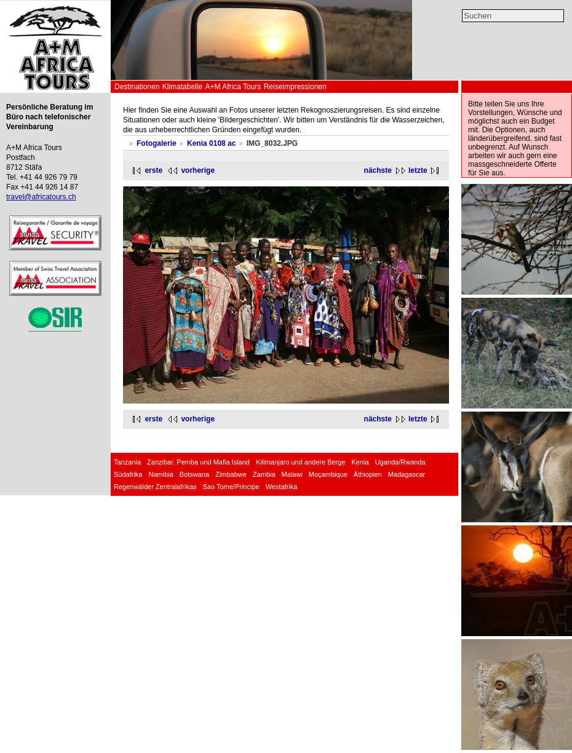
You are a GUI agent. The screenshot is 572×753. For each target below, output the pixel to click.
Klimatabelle (182, 86)
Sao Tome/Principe (231, 486)
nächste (378, 170)
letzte (417, 170)
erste (153, 170)
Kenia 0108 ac (211, 143)
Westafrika (282, 486)
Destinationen (136, 86)
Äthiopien (368, 474)
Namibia (160, 474)
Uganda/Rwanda (400, 462)
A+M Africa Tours (233, 86)
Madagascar (407, 474)
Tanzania (127, 462)
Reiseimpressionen (295, 86)
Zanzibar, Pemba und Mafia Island (198, 462)
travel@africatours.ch (41, 197)
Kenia (360, 462)
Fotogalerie (157, 143)
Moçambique (328, 474)
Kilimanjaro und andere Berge (301, 462)
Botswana (194, 474)
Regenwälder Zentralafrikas (155, 486)
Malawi (292, 474)
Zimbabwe (231, 474)
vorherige (198, 170)
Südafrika (128, 474)
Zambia (264, 474)
